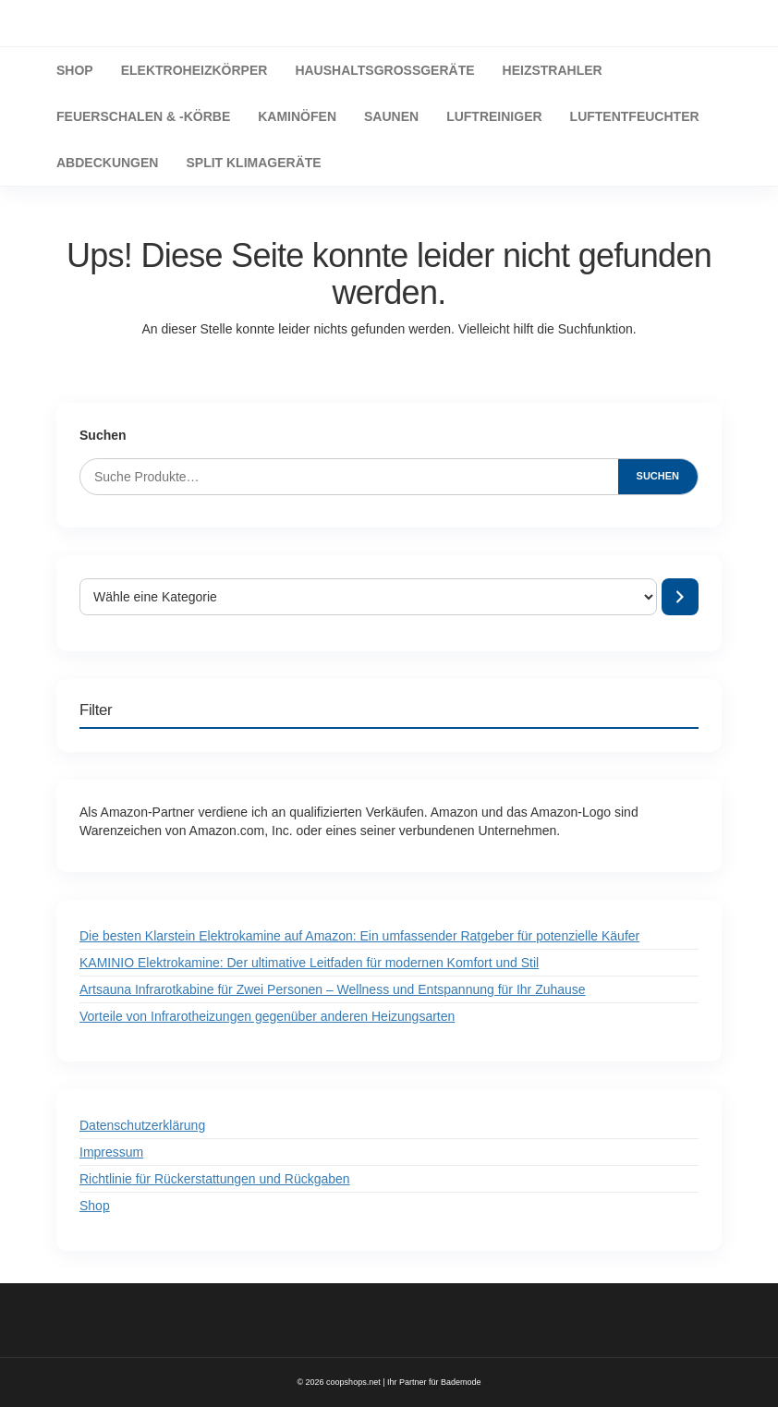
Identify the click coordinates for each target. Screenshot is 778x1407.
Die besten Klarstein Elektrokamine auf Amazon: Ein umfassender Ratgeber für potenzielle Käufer (359, 935)
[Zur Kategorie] (680, 596)
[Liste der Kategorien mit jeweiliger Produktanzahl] (368, 596)
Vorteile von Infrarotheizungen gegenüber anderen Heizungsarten (267, 1016)
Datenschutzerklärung (142, 1125)
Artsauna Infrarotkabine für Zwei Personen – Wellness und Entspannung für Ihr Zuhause (332, 989)
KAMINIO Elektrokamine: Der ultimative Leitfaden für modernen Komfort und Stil (309, 962)
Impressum (111, 1152)
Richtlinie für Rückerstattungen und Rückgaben (214, 1178)
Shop (94, 1205)
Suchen (103, 435)
